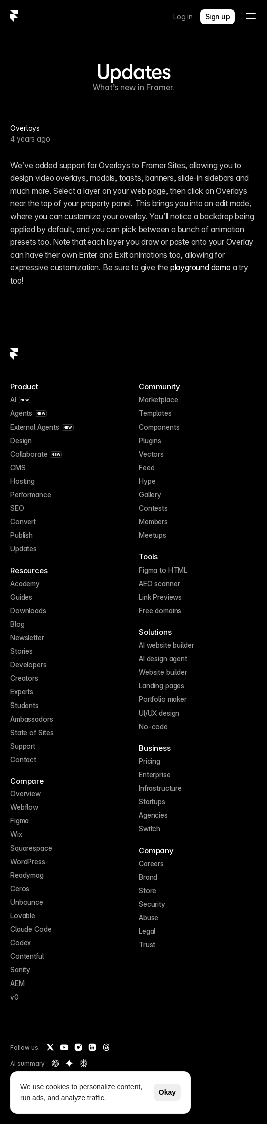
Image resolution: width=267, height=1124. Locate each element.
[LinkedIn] (92, 1047)
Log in (183, 16)
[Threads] (106, 1047)
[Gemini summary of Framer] (69, 1063)
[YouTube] (64, 1047)
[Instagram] (78, 1047)
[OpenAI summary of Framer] (55, 1063)
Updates (133, 72)
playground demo (200, 267)
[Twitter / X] (50, 1047)
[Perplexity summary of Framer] (83, 1063)
